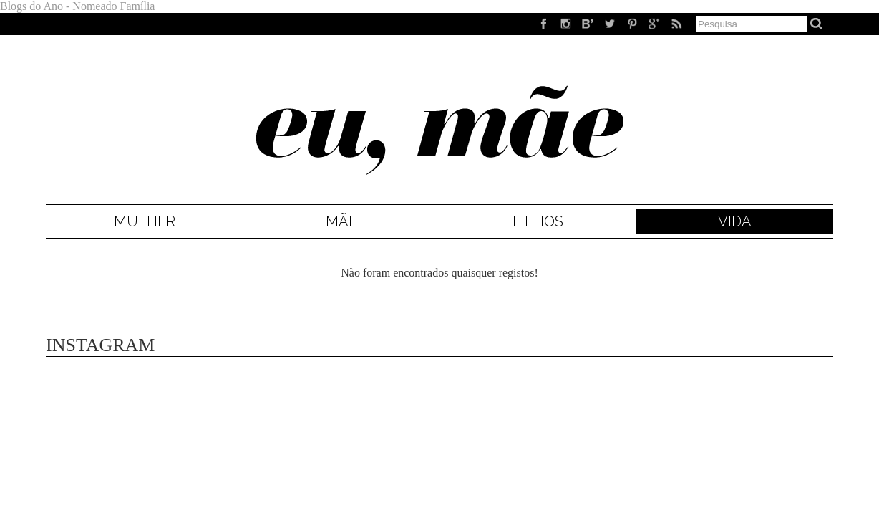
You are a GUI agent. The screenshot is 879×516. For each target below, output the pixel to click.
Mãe (341, 221)
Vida (735, 221)
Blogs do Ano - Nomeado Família (77, 6)
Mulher (144, 221)
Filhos (538, 221)
